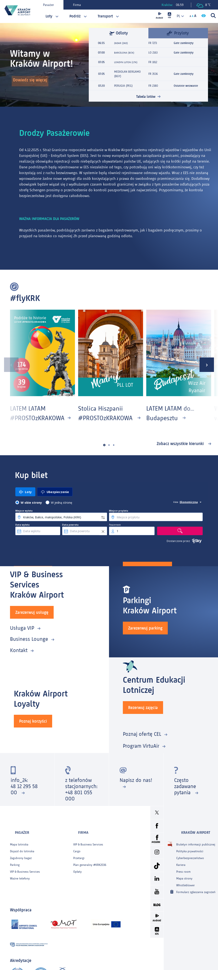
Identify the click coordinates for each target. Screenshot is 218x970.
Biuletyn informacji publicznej (195, 842)
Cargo (76, 849)
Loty (49, 16)
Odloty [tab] (118, 33)
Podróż (75, 16)
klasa (175, 511)
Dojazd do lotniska (22, 849)
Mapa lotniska (19, 842)
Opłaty (77, 870)
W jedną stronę (61, 512)
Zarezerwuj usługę (31, 620)
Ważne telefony (20, 876)
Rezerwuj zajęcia (143, 713)
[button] (104, 454)
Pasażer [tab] (52, 5)
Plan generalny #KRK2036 (89, 863)
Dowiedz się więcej (32, 82)
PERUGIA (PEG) (123, 86)
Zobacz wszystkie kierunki (181, 453)
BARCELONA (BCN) (125, 52)
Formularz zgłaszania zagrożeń (195, 890)
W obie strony (31, 512)
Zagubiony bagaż (21, 856)
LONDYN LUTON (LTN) (127, 62)
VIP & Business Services (25, 870)
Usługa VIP (22, 635)
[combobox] (178, 16)
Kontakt (18, 658)
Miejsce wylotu (24, 520)
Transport (105, 16)
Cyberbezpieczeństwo (190, 856)
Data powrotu (70, 534)
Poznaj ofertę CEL (142, 740)
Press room (183, 870)
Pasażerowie (115, 534)
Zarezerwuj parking (145, 635)
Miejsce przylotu (118, 520)
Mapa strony (184, 876)
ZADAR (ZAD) (122, 43)
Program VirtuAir (141, 752)
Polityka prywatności (189, 849)
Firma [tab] (81, 5)
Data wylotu (22, 534)
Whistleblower (185, 883)
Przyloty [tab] (178, 33)
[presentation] (7, 368)
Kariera (180, 863)
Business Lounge (29, 647)
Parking (15, 863)
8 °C (203, 5)
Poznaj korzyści (33, 727)
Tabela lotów (146, 96)
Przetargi (79, 856)
